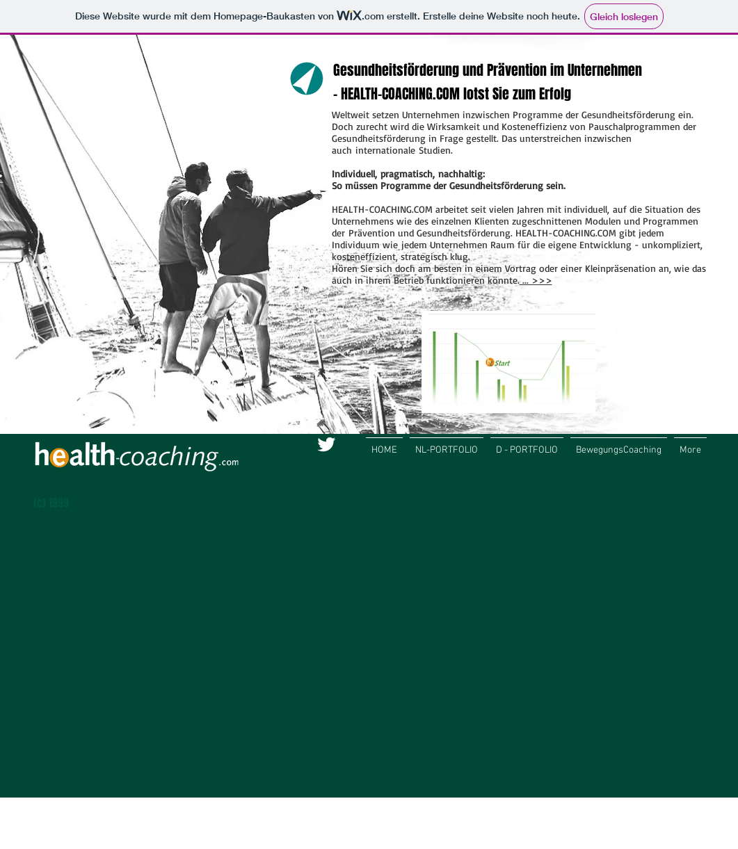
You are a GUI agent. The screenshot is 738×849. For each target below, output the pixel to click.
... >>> (536, 280)
